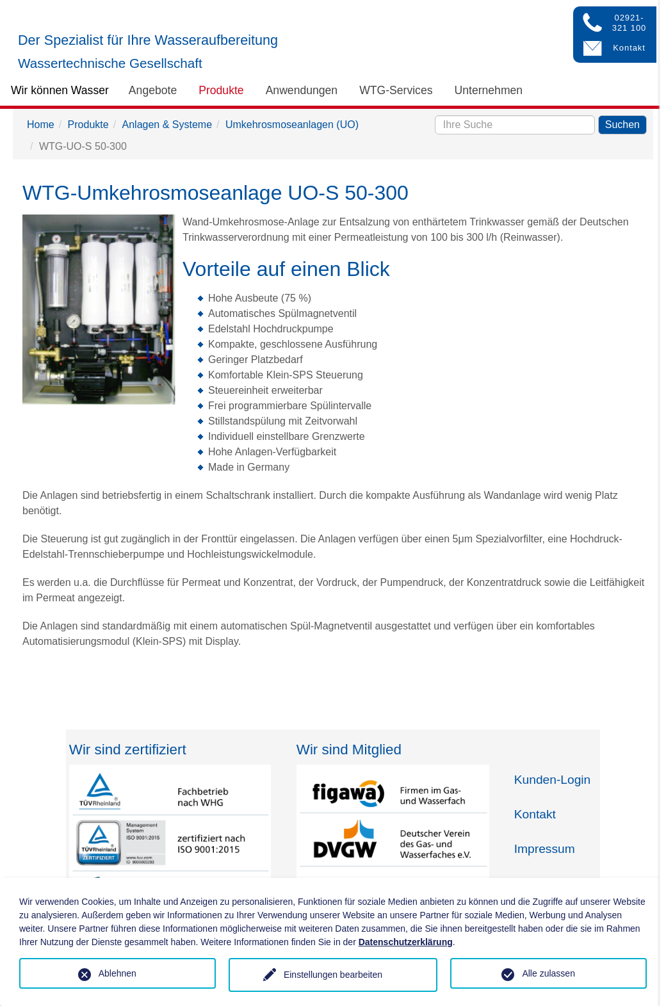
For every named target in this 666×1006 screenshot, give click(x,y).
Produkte (221, 90)
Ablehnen (117, 973)
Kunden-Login (552, 779)
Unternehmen (489, 90)
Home (40, 124)
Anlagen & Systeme (167, 124)
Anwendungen (302, 90)
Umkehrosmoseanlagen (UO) (292, 124)
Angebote (153, 90)
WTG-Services (395, 90)
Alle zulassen (548, 973)
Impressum (544, 849)
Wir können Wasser (60, 90)
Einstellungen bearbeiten (333, 974)
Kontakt (535, 814)
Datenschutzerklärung (406, 942)
